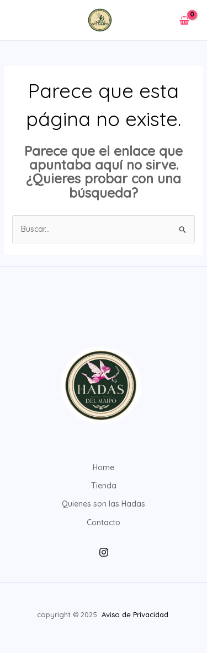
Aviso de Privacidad (136, 614)
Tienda (103, 486)
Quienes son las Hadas (103, 504)
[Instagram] (104, 552)
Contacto (103, 522)
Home (103, 467)
